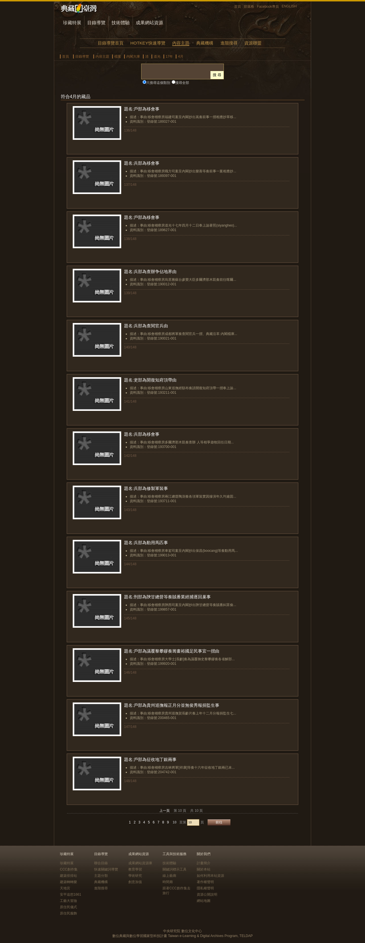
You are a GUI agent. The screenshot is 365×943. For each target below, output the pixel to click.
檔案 (117, 56)
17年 (169, 56)
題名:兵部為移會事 (141, 163)
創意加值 (135, 882)
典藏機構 (204, 43)
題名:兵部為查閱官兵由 (146, 325)
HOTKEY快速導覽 (147, 43)
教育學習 (135, 869)
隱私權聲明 (205, 888)
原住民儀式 (68, 907)
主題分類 (101, 876)
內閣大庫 (133, 56)
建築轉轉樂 (68, 882)
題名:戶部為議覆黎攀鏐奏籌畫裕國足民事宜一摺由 (171, 651)
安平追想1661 (70, 894)
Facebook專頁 (268, 7)
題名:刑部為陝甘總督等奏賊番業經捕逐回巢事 (167, 596)
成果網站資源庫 (140, 863)
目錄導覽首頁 (110, 43)
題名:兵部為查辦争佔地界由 (150, 271)
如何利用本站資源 (210, 876)
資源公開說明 (207, 894)
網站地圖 (203, 901)
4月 (180, 56)
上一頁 (164, 811)
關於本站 (203, 869)
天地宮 (65, 888)
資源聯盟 (252, 43)
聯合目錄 (101, 863)
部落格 (249, 7)
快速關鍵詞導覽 (106, 869)
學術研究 (135, 876)
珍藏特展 (72, 22)
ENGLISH (289, 6)
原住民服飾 (68, 913)
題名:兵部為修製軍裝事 (146, 488)
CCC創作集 (69, 869)
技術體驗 (120, 22)
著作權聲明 (205, 882)
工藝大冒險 (68, 901)
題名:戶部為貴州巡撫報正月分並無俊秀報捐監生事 (171, 705)
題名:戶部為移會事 (141, 108)
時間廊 (168, 882)
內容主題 (180, 43)
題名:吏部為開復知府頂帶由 (150, 379)
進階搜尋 (229, 43)
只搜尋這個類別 (158, 83)
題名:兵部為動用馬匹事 (146, 542)
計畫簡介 (203, 863)
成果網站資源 (149, 22)
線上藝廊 (169, 876)
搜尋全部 (182, 83)
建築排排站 (68, 876)
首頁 (237, 7)
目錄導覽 (96, 22)
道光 (157, 56)
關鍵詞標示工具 (174, 869)
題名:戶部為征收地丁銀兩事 (150, 759)
